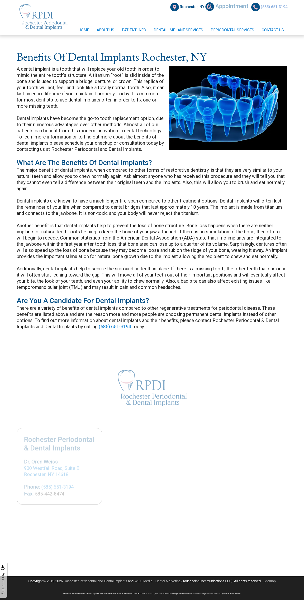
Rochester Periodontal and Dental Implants (95, 581)
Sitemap (269, 581)
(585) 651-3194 (115, 326)
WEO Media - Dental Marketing (157, 581)
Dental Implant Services (178, 30)
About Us (105, 30)
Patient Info (134, 30)
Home (83, 30)
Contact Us (273, 30)
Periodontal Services (232, 30)
